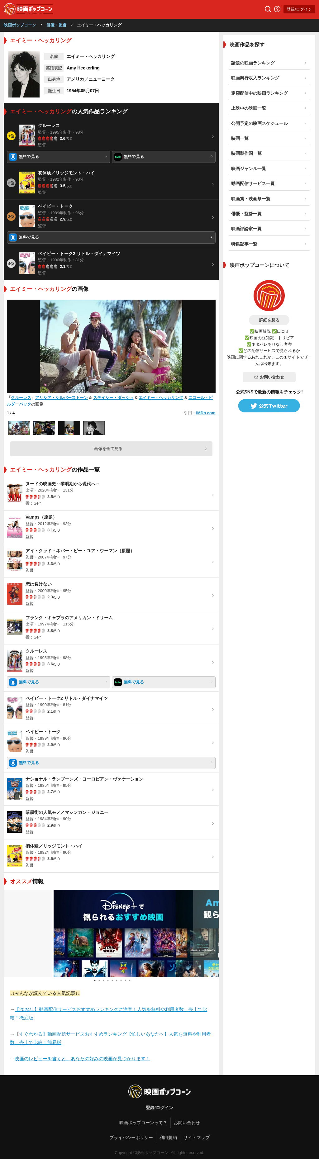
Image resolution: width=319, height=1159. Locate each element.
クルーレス (21, 397)
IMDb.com (205, 413)
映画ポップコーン (20, 25)
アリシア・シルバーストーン (61, 397)
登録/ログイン (299, 9)
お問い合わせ (269, 377)
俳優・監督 (56, 25)
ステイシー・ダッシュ (113, 397)
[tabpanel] (111, 933)
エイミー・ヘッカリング (161, 397)
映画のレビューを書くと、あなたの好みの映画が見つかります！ (82, 1058)
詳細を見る (269, 320)
